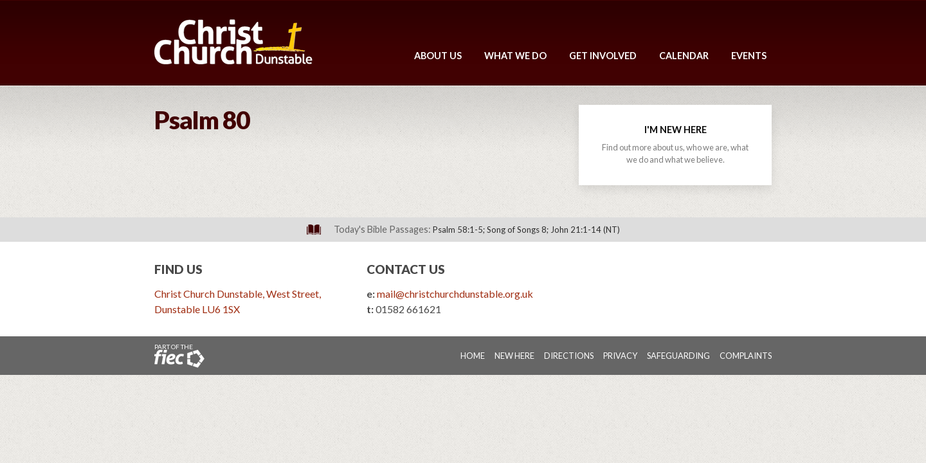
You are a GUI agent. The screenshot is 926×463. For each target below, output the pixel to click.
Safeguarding (678, 355)
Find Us (178, 269)
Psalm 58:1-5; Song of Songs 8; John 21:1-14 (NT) (526, 229)
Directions (569, 355)
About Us (438, 55)
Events (749, 55)
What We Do (515, 55)
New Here (514, 355)
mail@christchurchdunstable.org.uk (455, 293)
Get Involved (603, 55)
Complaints (746, 355)
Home (472, 355)
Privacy (620, 355)
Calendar (684, 55)
